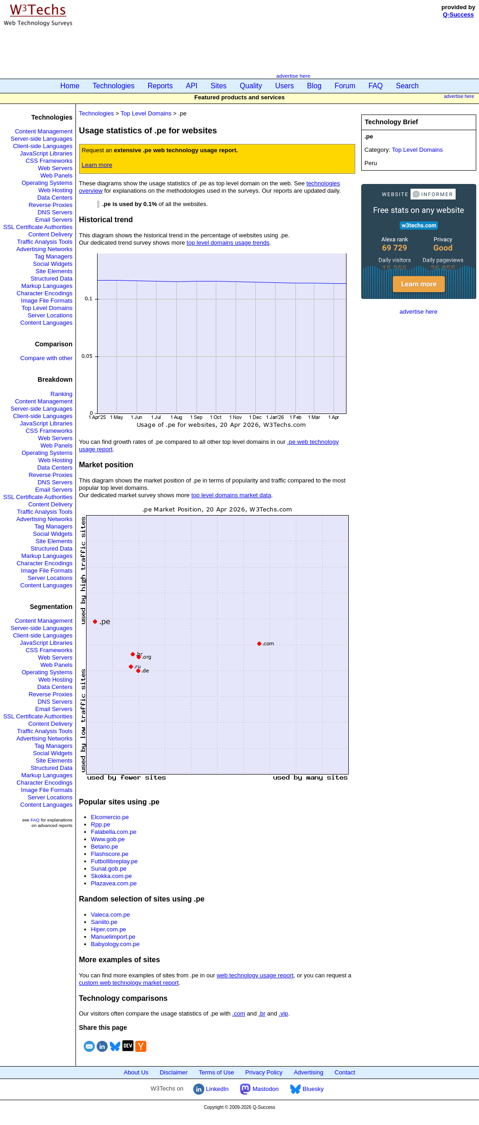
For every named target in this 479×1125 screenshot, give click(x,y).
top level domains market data (231, 495)
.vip (283, 1013)
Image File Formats (47, 300)
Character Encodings (44, 293)
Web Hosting (55, 190)
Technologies (113, 86)
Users (284, 86)
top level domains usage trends (228, 242)
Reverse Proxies (50, 204)
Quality (251, 86)
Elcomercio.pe (110, 817)
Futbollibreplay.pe (114, 861)
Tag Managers (53, 256)
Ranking (62, 393)
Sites (219, 86)
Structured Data (51, 278)
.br (262, 1013)
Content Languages (46, 322)
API (191, 86)
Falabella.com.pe (114, 831)
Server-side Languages (41, 138)
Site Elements (53, 271)
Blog (314, 86)
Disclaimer (174, 1072)
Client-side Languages (42, 146)
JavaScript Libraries (46, 153)
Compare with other (46, 358)
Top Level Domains (47, 307)
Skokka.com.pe (111, 875)
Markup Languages (46, 285)
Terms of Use (216, 1072)
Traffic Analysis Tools (44, 241)
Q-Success (458, 14)
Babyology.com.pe (115, 944)
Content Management (43, 131)
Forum (345, 86)
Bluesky (306, 1088)
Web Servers (55, 168)
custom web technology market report (129, 982)
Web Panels (56, 175)
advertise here (293, 76)
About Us (136, 1072)
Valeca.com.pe (110, 914)
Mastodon (259, 1088)
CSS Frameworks (49, 160)
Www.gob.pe (108, 839)
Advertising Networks (44, 249)
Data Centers (55, 197)
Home (70, 86)
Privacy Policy (264, 1072)
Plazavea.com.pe (114, 883)
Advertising (308, 1072)
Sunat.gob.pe (109, 868)
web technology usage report (255, 975)
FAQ (376, 86)
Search (407, 86)
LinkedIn (211, 1088)
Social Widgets (53, 263)
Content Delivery (50, 234)
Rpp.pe (100, 824)
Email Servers (54, 219)
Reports (160, 86)
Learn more (97, 164)
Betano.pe (104, 846)
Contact (345, 1072)
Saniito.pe (104, 921)
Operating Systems (47, 182)
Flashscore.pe (110, 853)
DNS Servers (55, 212)
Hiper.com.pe (109, 929)
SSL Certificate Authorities (38, 227)
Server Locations (50, 315)
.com (238, 1013)
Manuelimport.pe (113, 936)
